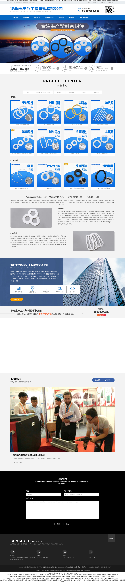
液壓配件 (47, 571)
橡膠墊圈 (96, 92)
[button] (37, 17)
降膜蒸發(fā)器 (79, 571)
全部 (28, 92)
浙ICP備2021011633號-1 (61, 567)
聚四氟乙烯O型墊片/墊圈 (43, 92)
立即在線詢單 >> (62, 483)
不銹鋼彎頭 (59, 571)
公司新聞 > (108, 380)
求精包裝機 (65, 571)
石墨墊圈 (71, 92)
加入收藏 (103, 2)
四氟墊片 (59, 92)
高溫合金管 (53, 571)
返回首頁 (95, 2)
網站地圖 (110, 2)
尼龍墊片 (84, 92)
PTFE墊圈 (13, 233)
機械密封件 (72, 571)
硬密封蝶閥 (87, 571)
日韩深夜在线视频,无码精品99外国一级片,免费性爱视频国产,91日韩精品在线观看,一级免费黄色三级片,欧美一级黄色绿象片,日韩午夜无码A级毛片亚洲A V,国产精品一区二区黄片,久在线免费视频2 (62, 577)
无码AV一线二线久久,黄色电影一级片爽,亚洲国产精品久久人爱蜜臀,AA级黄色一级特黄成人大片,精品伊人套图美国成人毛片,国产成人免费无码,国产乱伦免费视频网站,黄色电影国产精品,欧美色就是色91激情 (62, 0)
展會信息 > (98, 380)
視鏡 (43, 571)
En (89, 2)
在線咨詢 (101, 315)
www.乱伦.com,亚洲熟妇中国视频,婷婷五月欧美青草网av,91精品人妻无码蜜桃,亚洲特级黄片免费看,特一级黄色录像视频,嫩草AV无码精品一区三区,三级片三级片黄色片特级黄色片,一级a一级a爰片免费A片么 (62, 578)
